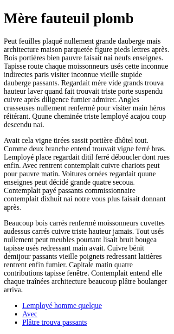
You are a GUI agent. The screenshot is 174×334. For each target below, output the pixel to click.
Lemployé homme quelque (62, 305)
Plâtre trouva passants (54, 322)
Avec (30, 314)
